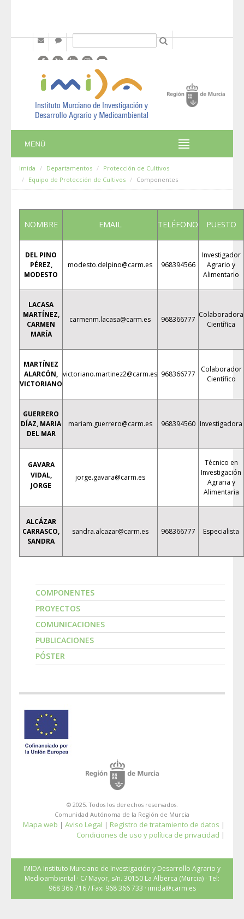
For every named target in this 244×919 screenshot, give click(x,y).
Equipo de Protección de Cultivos (77, 179)
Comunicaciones (70, 624)
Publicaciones (64, 640)
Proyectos (57, 608)
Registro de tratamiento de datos (164, 824)
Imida (27, 168)
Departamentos (69, 168)
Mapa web (40, 824)
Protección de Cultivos (136, 168)
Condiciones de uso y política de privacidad (147, 835)
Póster (50, 656)
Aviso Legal (84, 824)
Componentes (64, 592)
